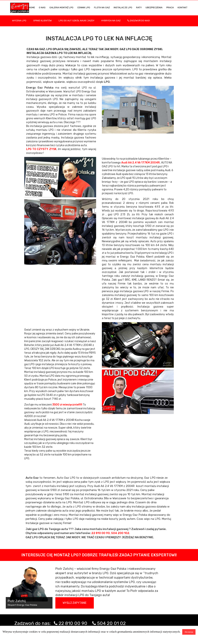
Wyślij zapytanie (75, 603)
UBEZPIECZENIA (154, 7)
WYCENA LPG (19, 20)
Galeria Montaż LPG (61, 7)
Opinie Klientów (42, 20)
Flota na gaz (102, 7)
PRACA (170, 7)
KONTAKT (182, 7)
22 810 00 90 (73, 623)
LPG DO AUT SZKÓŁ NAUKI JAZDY (76, 20)
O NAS (42, 7)
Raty (139, 7)
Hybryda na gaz (111, 20)
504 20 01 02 (111, 623)
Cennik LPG (83, 7)
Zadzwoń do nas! (138, 20)
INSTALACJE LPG (123, 7)
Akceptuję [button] (189, 632)
